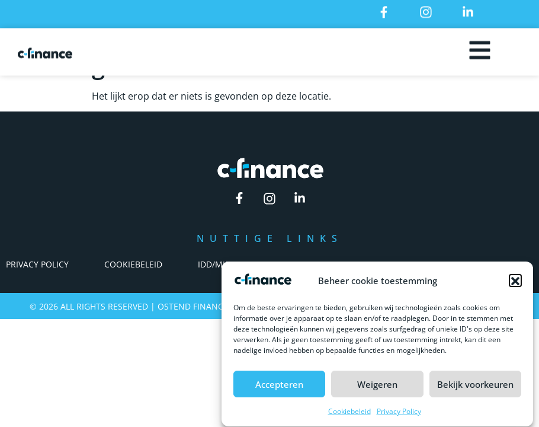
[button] (515, 283)
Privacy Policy (399, 415)
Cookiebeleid (349, 415)
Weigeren (377, 387)
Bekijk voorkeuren (475, 387)
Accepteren (279, 387)
